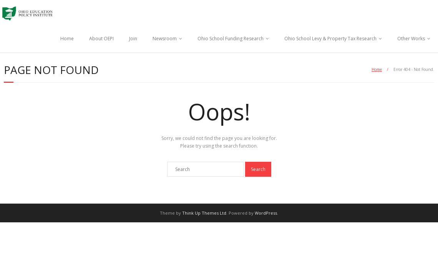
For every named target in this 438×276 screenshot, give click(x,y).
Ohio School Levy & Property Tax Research (330, 38)
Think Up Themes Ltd (204, 213)
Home (67, 38)
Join (133, 38)
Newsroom (165, 38)
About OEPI (101, 38)
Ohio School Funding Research (230, 38)
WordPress (266, 213)
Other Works (411, 38)
